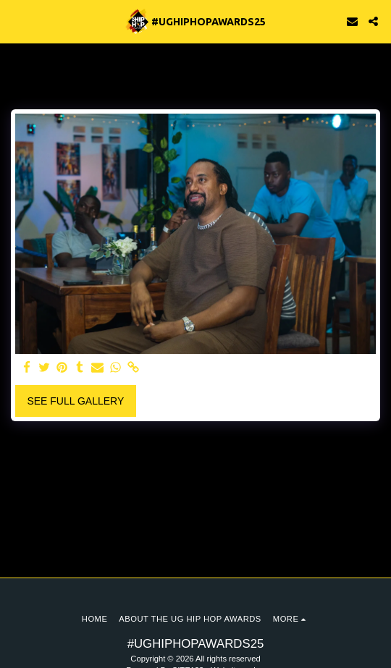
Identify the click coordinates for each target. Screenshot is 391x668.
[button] (16, 21)
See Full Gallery (75, 401)
